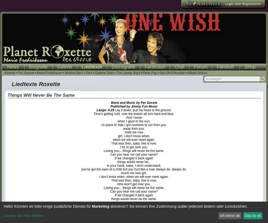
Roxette (10, 73)
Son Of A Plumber (172, 73)
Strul (89, 73)
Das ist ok (253, 215)
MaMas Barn (74, 73)
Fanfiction (155, 66)
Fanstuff (225, 66)
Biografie (38, 66)
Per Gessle (26, 73)
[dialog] (134, 212)
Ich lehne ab (230, 215)
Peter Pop (150, 73)
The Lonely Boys (128, 73)
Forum (201, 66)
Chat (180, 66)
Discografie (123, 66)
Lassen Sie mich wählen (24, 215)
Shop (250, 66)
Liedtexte (92, 66)
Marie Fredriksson (49, 73)
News (13, 66)
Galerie (64, 66)
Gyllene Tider (104, 73)
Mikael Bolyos (197, 73)
